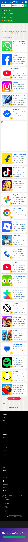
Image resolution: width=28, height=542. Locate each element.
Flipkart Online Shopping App (19, 154)
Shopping (16, 156)
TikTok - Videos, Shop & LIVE (19, 167)
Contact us (5, 423)
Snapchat (15, 371)
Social (15, 57)
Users (4, 437)
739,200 (11, 14)
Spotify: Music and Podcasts (19, 358)
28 (17, 203)
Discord (5, 490)
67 (17, 63)
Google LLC (24, 197)
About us (5, 420)
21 (17, 257)
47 (16, 228)
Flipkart (22, 156)
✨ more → (14, 398)
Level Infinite (22, 238)
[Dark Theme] (23, 2)
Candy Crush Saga (18, 385)
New (4, 457)
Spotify (20, 360)
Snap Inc (26, 373)
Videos (4, 467)
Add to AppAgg (14, 407)
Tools (15, 251)
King (21, 387)
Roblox (15, 222)
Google (24, 265)
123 (17, 298)
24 (16, 187)
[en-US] (15, 516)
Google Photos (17, 195)
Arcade (15, 319)
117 (17, 77)
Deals (4, 464)
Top (3, 461)
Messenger (16, 109)
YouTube (15, 68)
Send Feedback (6, 430)
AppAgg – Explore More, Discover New (15, 523)
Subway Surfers (17, 317)
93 (16, 61)
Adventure (16, 224)
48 (16, 296)
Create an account (14, 536)
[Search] (6, 5)
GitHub (5, 484)
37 (16, 215)
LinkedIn (5, 481)
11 (16, 283)
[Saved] (5, 2)
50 (17, 244)
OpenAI (23, 305)
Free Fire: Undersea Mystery (19, 96)
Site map (5, 427)
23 (17, 312)
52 (17, 217)
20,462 (10, 17)
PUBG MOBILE (17, 235)
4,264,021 (10, 10)
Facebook (15, 55)
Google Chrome (17, 208)
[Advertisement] (14, 136)
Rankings (5, 447)
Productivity (16, 305)
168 (16, 48)
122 (17, 271)
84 (17, 90)
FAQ (4, 417)
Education (16, 278)
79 (16, 88)
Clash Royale (16, 331)
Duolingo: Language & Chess (19, 276)
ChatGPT (15, 303)
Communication (17, 43)
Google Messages (18, 344)
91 (16, 75)
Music (15, 360)
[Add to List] (11, 50)
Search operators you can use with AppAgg (14, 404)
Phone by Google (17, 249)
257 (17, 50)
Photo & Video (17, 265)
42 (17, 189)
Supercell (22, 183)
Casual (15, 387)
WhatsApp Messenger (19, 41)
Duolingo (23, 278)
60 (16, 269)
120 (17, 104)
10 (17, 285)
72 (17, 366)
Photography (16, 197)
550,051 (10, 20)
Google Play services (18, 290)
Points (4, 444)
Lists (4, 440)
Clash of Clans (17, 181)
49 (17, 325)
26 (17, 339)
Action (15, 98)
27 (17, 118)
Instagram (16, 82)
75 (16, 102)
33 (16, 323)
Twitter (5, 487)
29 (16, 391)
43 (16, 116)
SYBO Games (23, 319)
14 (16, 337)
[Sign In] (26, 2)
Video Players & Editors (19, 71)
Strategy (15, 183)
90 (17, 230)
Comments (5, 450)
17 (17, 162)
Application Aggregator (18, 495)
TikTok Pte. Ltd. (22, 170)
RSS (4, 470)
